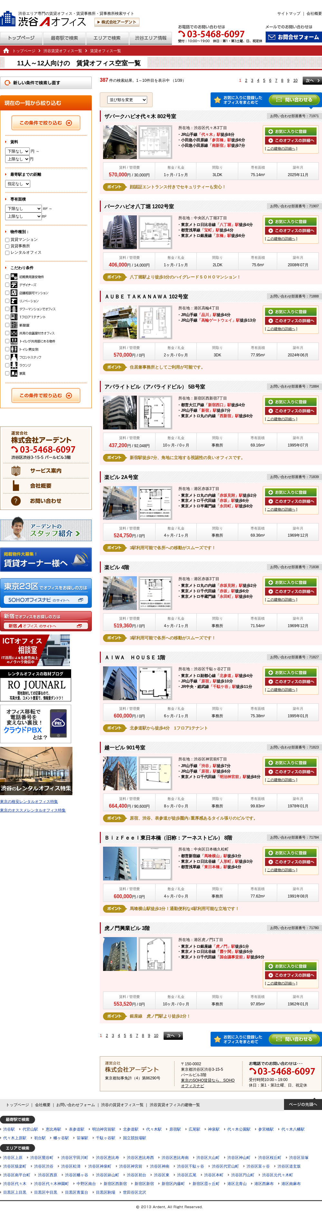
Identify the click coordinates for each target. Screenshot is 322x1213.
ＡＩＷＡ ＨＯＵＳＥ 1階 (134, 657)
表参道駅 (76, 1129)
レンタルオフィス (23, 252)
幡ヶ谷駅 (61, 1138)
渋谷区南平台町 (16, 1175)
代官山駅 (30, 1129)
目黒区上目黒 (14, 1192)
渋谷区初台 (136, 1175)
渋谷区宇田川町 (74, 1157)
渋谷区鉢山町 (107, 1175)
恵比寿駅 (53, 1129)
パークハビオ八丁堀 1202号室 (139, 206)
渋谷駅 (9, 1129)
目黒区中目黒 (45, 1192)
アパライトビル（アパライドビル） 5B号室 (154, 387)
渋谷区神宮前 (130, 1166)
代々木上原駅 (14, 1138)
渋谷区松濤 (70, 1166)
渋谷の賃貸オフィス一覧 (122, 1105)
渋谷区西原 (47, 1175)
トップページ (23, 51)
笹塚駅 (82, 1138)
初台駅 (40, 1138)
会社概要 (314, 13)
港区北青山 (237, 1183)
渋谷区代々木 (14, 1183)
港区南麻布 (291, 1183)
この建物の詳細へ (281, 148)
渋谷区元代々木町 (277, 1175)
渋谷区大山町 (208, 1157)
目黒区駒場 (105, 1192)
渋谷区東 (161, 1175)
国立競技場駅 (134, 1138)
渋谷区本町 (213, 1175)
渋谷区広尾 (186, 1175)
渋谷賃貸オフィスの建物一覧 (175, 1105)
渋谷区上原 (13, 1157)
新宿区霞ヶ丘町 (206, 1183)
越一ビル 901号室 (124, 747)
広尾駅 (194, 1129)
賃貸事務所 (17, 246)
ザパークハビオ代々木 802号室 (140, 116)
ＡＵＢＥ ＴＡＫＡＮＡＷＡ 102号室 (146, 296)
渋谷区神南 (159, 1166)
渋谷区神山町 (239, 1157)
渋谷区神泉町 (99, 1166)
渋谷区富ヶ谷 (258, 1166)
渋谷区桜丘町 (269, 1157)
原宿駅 (175, 1129)
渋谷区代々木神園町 (51, 1183)
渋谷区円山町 (242, 1175)
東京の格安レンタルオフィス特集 (29, 801)
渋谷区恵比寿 (107, 1157)
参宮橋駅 (266, 1129)
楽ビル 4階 (116, 567)
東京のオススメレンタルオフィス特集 (33, 810)
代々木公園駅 (239, 1129)
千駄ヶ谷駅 (105, 1138)
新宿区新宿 (144, 1183)
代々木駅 (154, 1129)
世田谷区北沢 (134, 1192)
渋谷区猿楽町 (14, 1166)
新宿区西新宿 (115, 1183)
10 (295, 80)
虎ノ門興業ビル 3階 (127, 928)
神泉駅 (214, 1129)
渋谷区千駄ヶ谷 (190, 1166)
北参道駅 (130, 1129)
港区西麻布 (264, 1183)
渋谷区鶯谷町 (41, 1157)
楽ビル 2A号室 (121, 477)
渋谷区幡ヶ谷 (76, 1175)
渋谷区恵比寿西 (140, 1157)
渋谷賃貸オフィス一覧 (62, 51)
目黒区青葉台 (76, 1192)
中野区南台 (86, 1183)
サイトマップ (288, 13)
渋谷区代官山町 (225, 1166)
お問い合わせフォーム (75, 1105)
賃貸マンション (21, 239)
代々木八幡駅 (293, 1129)
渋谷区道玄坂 (289, 1166)
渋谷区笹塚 (298, 1157)
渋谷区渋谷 (43, 1166)
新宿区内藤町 (173, 1183)
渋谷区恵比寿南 (175, 1157)
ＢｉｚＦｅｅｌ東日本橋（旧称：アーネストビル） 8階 (168, 838)
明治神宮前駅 (103, 1129)
